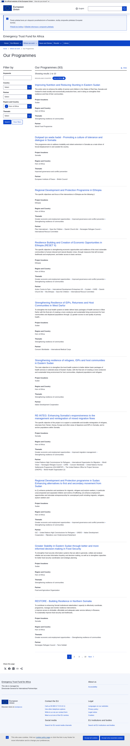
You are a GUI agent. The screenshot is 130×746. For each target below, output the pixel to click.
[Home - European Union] (13, 8)
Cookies (91, 715)
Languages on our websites (98, 706)
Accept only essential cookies (112, 738)
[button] (5, 668)
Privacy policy (93, 709)
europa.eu (18, 707)
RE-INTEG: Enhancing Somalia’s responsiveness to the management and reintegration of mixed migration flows (65, 417)
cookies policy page (43, 737)
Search (7, 122)
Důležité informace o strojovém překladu (39, 27)
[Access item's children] (21, 43)
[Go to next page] (91, 657)
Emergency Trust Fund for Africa (16, 682)
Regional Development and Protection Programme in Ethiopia (68, 190)
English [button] (80, 8)
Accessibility (92, 687)
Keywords (7, 73)
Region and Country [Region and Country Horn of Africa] (11, 102)
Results (56, 43)
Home (6, 43)
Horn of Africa (14, 106)
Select (7, 87)
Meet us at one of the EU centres (57, 715)
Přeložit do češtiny (16, 27)
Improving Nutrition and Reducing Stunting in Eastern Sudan (67, 85)
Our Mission (14, 43)
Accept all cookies (91, 738)
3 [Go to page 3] (79, 657)
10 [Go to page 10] (85, 657)
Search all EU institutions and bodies (101, 725)
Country (6, 83)
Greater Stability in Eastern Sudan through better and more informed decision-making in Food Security (67, 547)
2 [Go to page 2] (74, 657)
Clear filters (17, 122)
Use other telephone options (55, 709)
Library (66, 43)
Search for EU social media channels (58, 725)
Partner (6, 92)
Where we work (29, 43)
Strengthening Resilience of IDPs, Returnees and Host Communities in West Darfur (64, 304)
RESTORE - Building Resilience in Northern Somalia (63, 601)
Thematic (6, 111)
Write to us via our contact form (56, 712)
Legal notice (92, 712)
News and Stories (45, 43)
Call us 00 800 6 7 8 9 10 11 (55, 706)
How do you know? (42, 1)
